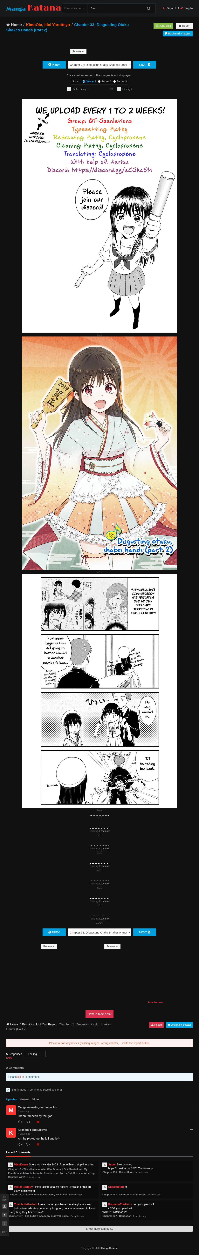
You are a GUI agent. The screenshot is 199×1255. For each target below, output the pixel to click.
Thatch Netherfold (25, 1204)
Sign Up (170, 8)
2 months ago (34, 1177)
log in (20, 1076)
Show (9, 1058)
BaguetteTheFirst (119, 1204)
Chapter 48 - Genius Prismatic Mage (124, 1194)
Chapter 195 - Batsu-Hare (117, 1172)
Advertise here (155, 1002)
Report (184, 25)
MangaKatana (109, 1248)
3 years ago (24, 1111)
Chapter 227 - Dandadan (116, 1215)
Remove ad (78, 51)
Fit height (127, 89)
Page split (163, 25)
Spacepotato (116, 1186)
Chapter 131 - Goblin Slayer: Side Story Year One (37, 1194)
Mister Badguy (23, 1186)
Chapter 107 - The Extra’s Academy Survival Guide (38, 1215)
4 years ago (24, 1134)
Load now (104, 831)
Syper (112, 1164)
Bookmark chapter (177, 33)
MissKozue (21, 1164)
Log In (187, 8)
